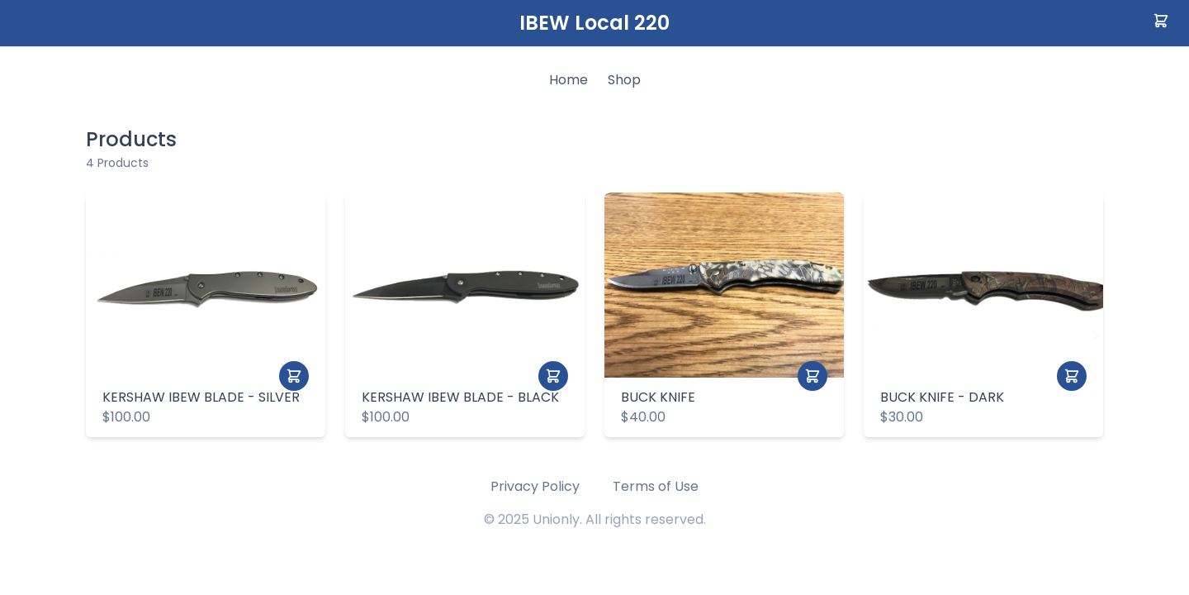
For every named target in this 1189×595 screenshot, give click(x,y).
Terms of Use (656, 486)
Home (568, 79)
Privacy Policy (535, 486)
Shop (624, 79)
